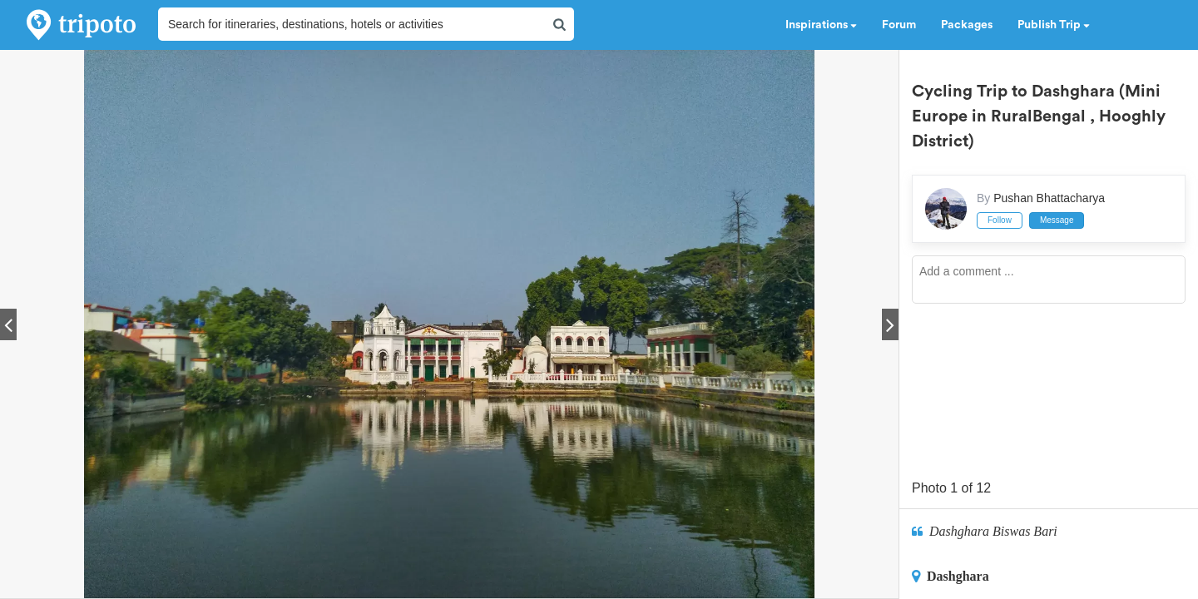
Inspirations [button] (821, 25)
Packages (967, 25)
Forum (899, 25)
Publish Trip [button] (1053, 25)
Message (1057, 220)
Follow (1000, 220)
